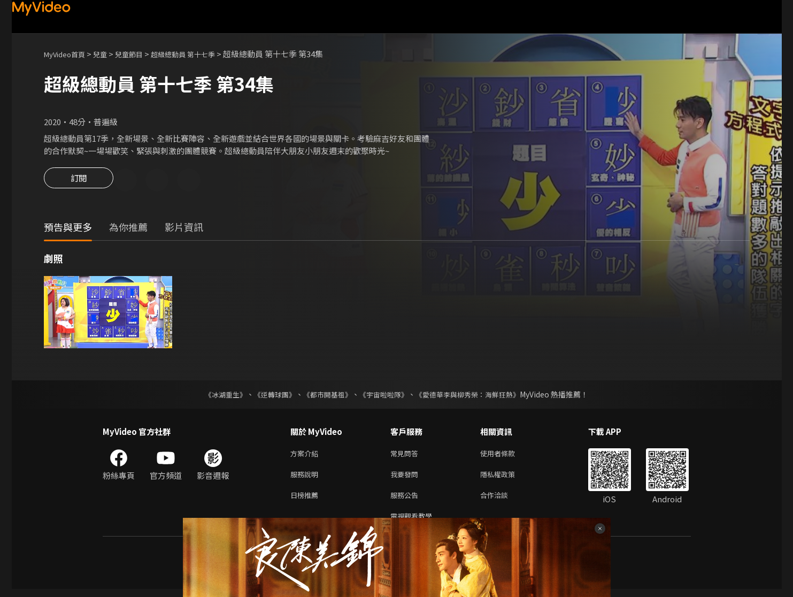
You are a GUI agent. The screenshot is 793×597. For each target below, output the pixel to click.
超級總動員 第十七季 (201, 53)
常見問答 (406, 455)
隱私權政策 (507, 478)
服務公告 (406, 500)
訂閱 (78, 181)
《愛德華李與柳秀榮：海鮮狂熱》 (475, 396)
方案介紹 (306, 455)
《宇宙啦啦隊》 (385, 396)
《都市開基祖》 (325, 396)
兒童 (109, 53)
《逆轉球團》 (269, 396)
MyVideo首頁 (68, 53)
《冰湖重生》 (216, 396)
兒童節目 (141, 53)
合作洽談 (503, 500)
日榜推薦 (306, 500)
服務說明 (306, 478)
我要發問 (406, 478)
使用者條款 (507, 455)
